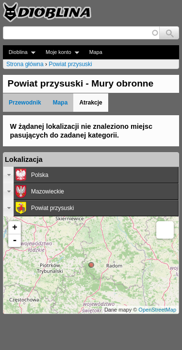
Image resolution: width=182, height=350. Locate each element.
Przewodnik (25, 102)
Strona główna (25, 64)
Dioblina (19, 52)
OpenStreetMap (157, 310)
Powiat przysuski (70, 64)
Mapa (95, 52)
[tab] (91, 175)
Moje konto (59, 52)
